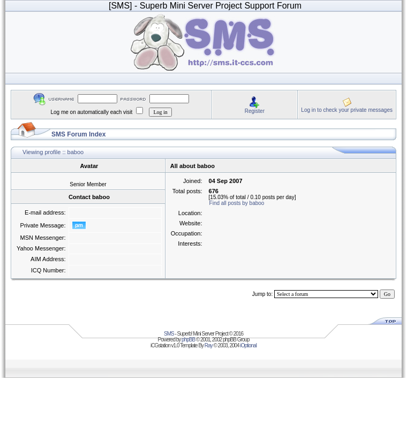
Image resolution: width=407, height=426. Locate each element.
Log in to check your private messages (347, 110)
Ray (209, 345)
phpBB (188, 340)
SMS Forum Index (78, 134)
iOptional (248, 345)
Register (255, 111)
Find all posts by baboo (237, 203)
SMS (169, 334)
